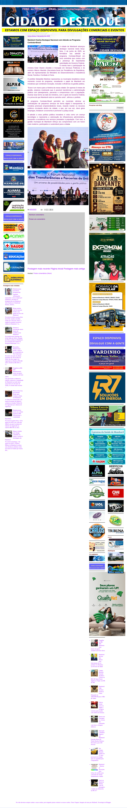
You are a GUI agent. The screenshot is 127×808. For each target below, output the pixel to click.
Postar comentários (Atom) (42, 273)
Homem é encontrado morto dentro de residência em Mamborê (18, 331)
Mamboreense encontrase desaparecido (17, 290)
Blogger (108, 802)
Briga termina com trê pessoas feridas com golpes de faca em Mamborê (18, 312)
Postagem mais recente (39, 269)
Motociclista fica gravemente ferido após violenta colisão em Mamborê (18, 394)
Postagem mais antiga (74, 269)
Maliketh (94, 802)
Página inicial (57, 269)
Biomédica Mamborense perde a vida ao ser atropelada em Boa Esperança (18, 350)
